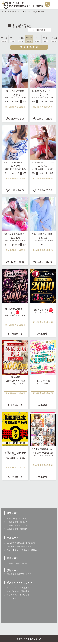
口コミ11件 (42, 173)
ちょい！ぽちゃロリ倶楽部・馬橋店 (20, 549)
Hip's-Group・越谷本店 (15, 518)
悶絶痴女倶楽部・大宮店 (15, 525)
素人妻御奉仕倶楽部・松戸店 (17, 546)
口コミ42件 (15, 173)
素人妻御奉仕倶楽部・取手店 (17, 574)
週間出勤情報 (26, 47)
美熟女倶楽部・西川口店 (15, 522)
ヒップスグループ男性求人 (16, 591)
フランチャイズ (12, 598)
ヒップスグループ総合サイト (17, 594)
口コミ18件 (15, 244)
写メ (6, 101)
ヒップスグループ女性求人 (16, 587)
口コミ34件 (42, 101)
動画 (24, 101)
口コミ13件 (15, 101)
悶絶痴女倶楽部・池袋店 (15, 563)
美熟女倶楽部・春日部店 (15, 529)
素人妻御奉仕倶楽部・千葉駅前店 (19, 542)
